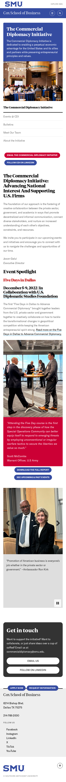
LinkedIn (11, 738)
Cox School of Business (21, 13)
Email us (33, 660)
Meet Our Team (12, 132)
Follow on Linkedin (33, 669)
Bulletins (8, 124)
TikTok (10, 746)
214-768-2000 (11, 715)
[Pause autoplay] (57, 603)
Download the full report (33, 470)
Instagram (12, 734)
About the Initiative (14, 140)
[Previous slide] (7, 523)
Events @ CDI (11, 116)
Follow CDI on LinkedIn (20, 162)
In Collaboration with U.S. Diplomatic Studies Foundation (30, 292)
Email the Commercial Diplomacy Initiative (32, 155)
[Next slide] (58, 523)
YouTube (11, 751)
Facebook (11, 729)
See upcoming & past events (33, 477)
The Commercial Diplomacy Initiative (28, 107)
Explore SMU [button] (57, 4)
